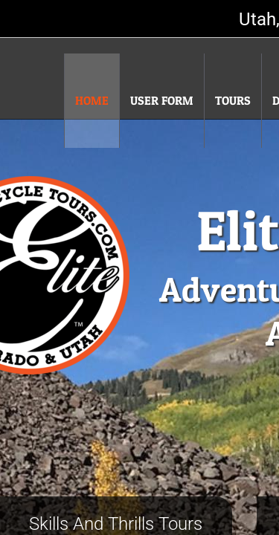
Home (92, 100)
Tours (233, 100)
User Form (161, 100)
